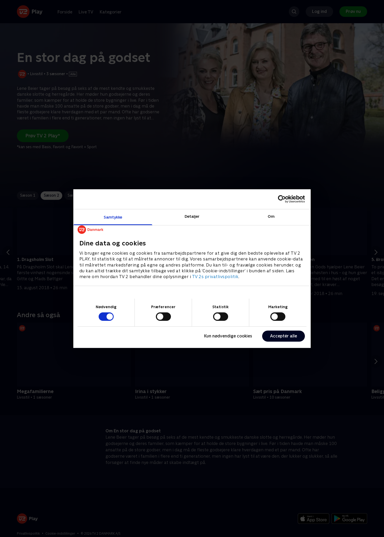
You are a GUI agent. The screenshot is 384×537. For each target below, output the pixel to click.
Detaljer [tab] (192, 216)
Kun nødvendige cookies (228, 335)
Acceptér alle (283, 335)
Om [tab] (271, 216)
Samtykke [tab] (113, 217)
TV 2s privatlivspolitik (215, 276)
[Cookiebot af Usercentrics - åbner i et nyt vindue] (282, 199)
